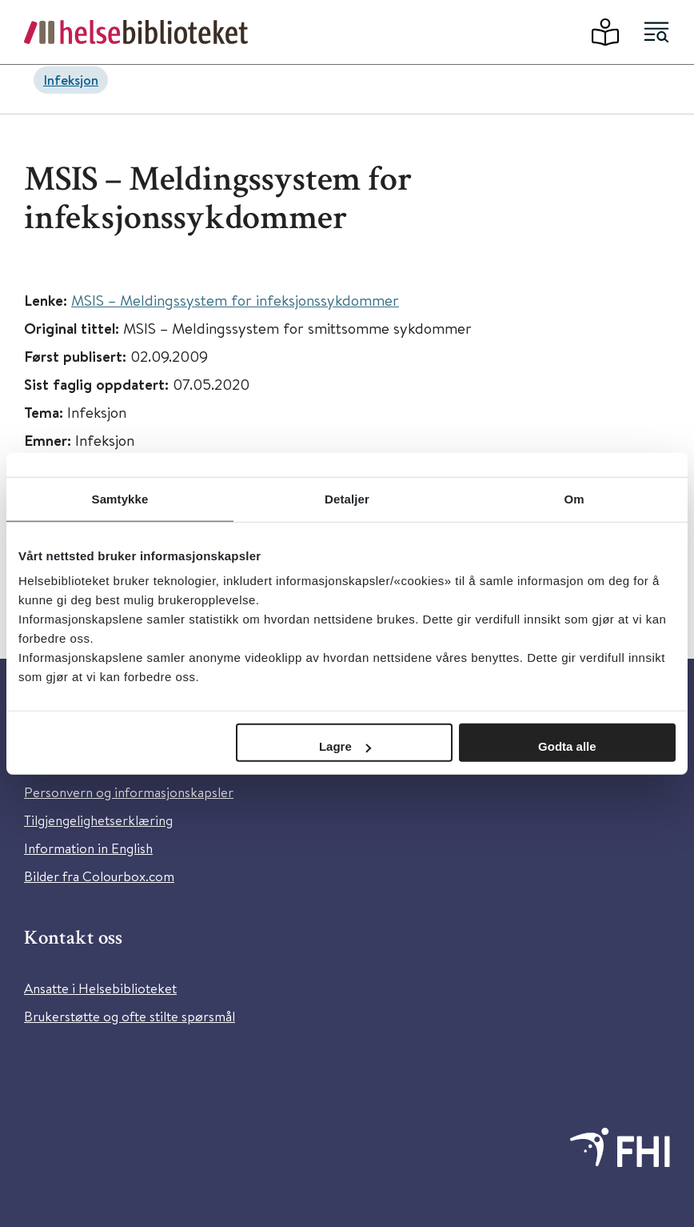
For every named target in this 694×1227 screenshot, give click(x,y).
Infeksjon (70, 79)
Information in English (88, 848)
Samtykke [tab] (120, 498)
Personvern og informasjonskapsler (128, 792)
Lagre (345, 746)
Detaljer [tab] (347, 498)
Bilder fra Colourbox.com (99, 876)
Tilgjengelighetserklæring (98, 820)
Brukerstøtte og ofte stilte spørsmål (129, 1016)
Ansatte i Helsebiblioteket (100, 988)
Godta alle (567, 746)
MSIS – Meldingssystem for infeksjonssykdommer (235, 300)
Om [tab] (574, 498)
